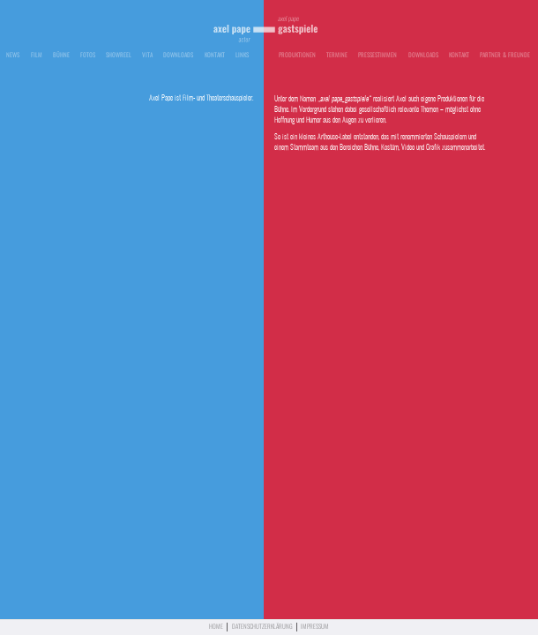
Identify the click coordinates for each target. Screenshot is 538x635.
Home (216, 627)
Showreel (118, 55)
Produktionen (297, 55)
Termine (336, 55)
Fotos (87, 55)
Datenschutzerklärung (262, 627)
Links (242, 55)
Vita (147, 55)
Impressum (315, 627)
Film (36, 55)
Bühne (61, 55)
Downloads (178, 55)
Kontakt (215, 55)
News (12, 55)
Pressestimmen (377, 55)
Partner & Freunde (505, 55)
